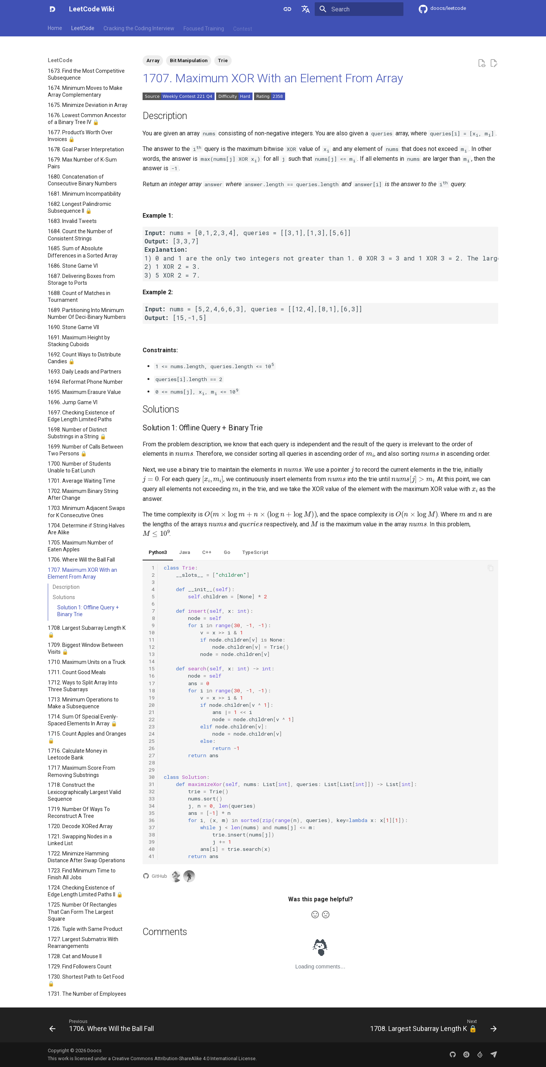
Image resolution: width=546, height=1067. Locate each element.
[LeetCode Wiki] (52, 9)
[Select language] (305, 9)
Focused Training (204, 28)
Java (184, 552)
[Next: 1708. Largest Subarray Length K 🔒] (432, 1027)
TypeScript (255, 552)
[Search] (359, 9)
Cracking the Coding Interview (139, 28)
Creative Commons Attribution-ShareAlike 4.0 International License (184, 1058)
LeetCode (82, 28)
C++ (207, 552)
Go (227, 552)
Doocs (94, 1050)
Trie (223, 60)
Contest (242, 28)
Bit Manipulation (188, 60)
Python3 (158, 552)
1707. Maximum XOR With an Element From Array (273, 78)
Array (152, 60)
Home (55, 28)
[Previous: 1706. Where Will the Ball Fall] (103, 1027)
